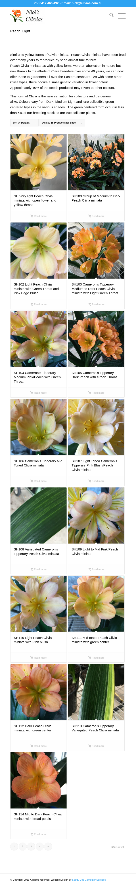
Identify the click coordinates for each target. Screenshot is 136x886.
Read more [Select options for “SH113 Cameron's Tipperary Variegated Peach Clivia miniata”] (96, 746)
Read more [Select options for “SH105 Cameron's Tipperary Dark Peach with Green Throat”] (96, 393)
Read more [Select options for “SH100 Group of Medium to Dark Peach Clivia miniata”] (96, 216)
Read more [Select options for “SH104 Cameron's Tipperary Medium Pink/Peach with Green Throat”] (38, 393)
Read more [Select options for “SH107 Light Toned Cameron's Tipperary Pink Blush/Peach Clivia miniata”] (96, 481)
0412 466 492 (50, 3)
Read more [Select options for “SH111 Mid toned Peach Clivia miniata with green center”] (96, 658)
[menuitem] (109, 16)
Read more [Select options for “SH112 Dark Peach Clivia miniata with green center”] (38, 746)
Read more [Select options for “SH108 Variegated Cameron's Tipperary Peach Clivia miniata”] (38, 569)
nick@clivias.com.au (87, 3)
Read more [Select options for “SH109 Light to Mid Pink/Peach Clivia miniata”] (96, 569)
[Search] (109, 16)
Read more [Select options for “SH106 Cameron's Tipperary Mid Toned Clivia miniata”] (38, 481)
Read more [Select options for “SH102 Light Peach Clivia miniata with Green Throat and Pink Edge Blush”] (38, 305)
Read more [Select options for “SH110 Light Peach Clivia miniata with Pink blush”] (38, 658)
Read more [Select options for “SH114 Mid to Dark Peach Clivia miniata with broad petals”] (38, 834)
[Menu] (119, 16)
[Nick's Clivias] (56, 16)
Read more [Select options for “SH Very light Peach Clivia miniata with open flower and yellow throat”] (38, 216)
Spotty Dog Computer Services (89, 879)
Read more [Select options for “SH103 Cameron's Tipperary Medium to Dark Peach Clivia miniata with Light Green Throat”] (96, 305)
